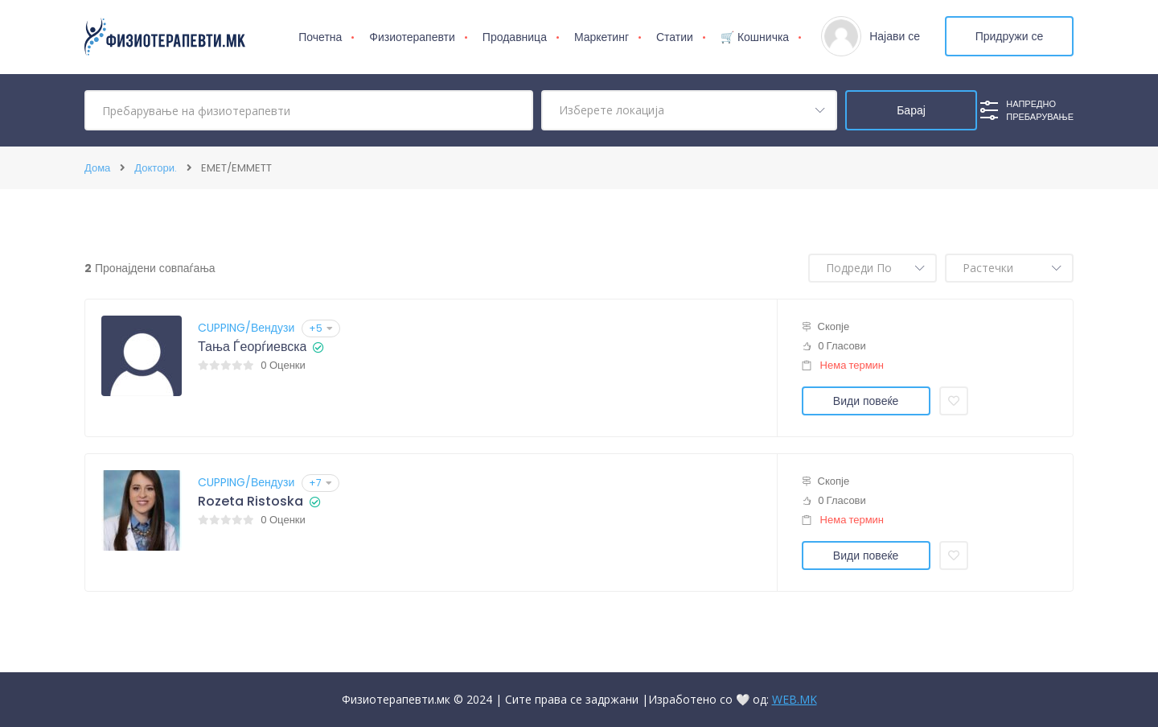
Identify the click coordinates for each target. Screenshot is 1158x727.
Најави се (894, 36)
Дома (97, 168)
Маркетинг (601, 37)
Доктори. (155, 168)
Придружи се (1009, 36)
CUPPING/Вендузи (246, 328)
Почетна (320, 37)
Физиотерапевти (412, 37)
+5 (321, 328)
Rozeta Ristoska (250, 501)
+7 (320, 482)
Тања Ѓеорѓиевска (252, 347)
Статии (674, 37)
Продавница (514, 37)
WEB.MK (794, 699)
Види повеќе (866, 401)
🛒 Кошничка (755, 37)
